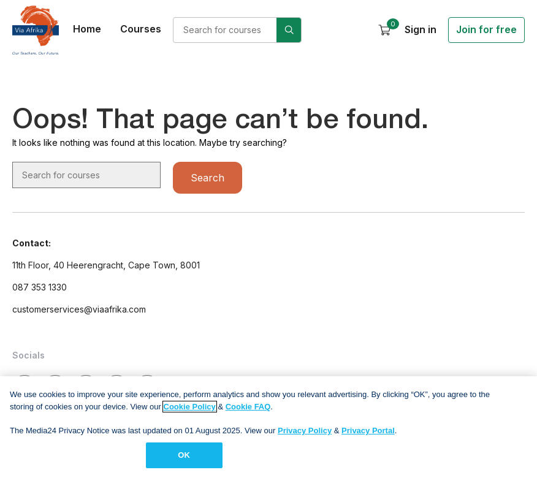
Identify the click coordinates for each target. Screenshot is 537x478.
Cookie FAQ (248, 410)
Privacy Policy (305, 434)
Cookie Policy (190, 410)
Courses (140, 29)
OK (184, 460)
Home (87, 29)
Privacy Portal (368, 434)
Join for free (486, 29)
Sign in (420, 29)
